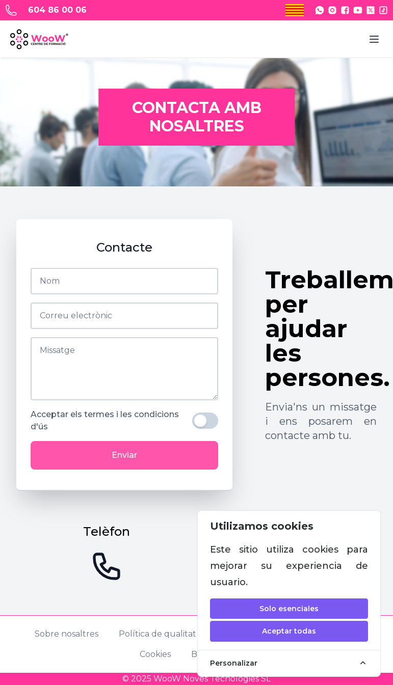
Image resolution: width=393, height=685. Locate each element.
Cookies (155, 654)
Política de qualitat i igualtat (176, 634)
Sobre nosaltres (66, 634)
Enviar (124, 455)
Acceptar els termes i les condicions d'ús (105, 420)
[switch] (205, 421)
